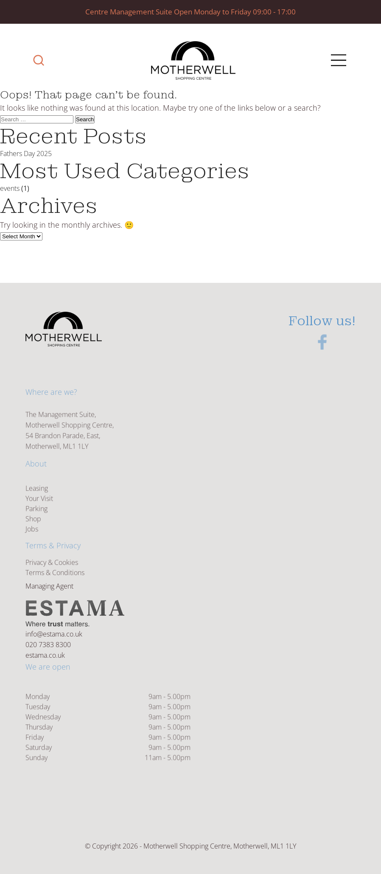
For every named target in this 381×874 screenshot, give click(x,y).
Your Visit (39, 508)
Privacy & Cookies (51, 566)
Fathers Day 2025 (26, 153)
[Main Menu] (337, 61)
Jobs (31, 539)
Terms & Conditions (54, 576)
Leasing (36, 498)
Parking (36, 518)
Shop (33, 528)
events (10, 188)
